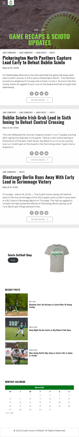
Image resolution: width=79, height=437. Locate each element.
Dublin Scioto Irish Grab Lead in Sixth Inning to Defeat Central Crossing (37, 121)
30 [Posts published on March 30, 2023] (40, 410)
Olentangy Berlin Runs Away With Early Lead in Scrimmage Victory (38, 181)
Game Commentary (9, 52)
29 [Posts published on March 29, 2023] (30, 410)
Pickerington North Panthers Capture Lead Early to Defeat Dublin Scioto (37, 60)
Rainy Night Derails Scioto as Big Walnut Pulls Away (50, 330)
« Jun (7, 413)
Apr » (12, 413)
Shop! (13, 260)
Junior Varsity (41, 52)
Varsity (52, 52)
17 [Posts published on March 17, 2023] (50, 402)
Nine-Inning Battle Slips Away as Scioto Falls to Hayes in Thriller (51, 354)
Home (36, 29)
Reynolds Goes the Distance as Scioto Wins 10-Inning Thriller (50, 306)
